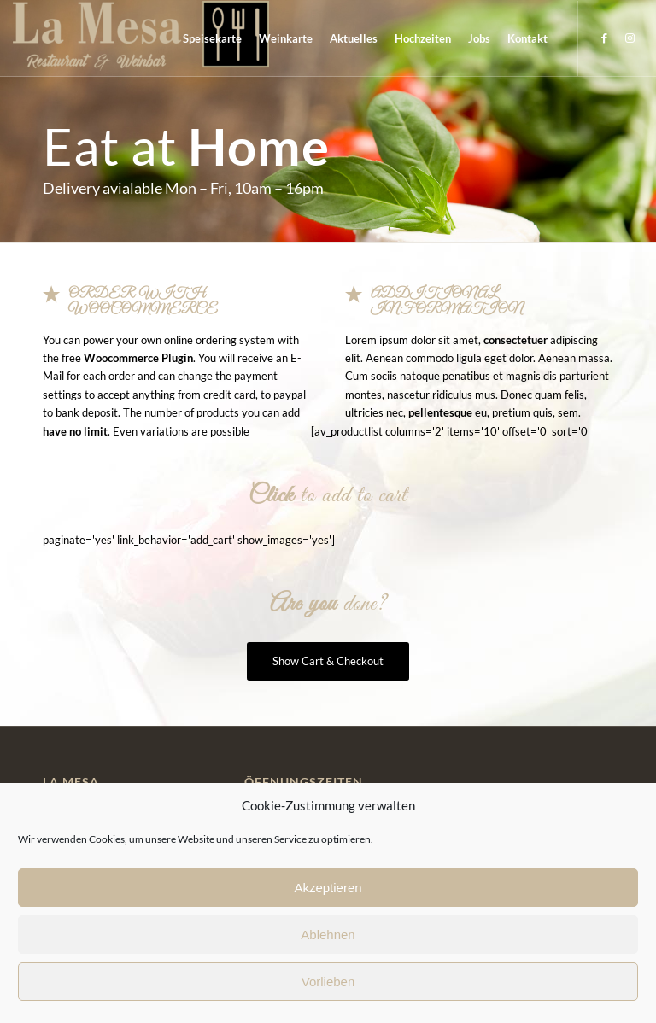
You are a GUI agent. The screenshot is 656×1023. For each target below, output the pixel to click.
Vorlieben (328, 981)
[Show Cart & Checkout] (328, 661)
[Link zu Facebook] (605, 37)
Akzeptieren (327, 887)
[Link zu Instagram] (630, 37)
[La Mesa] (141, 38)
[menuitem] (212, 38)
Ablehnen (327, 934)
